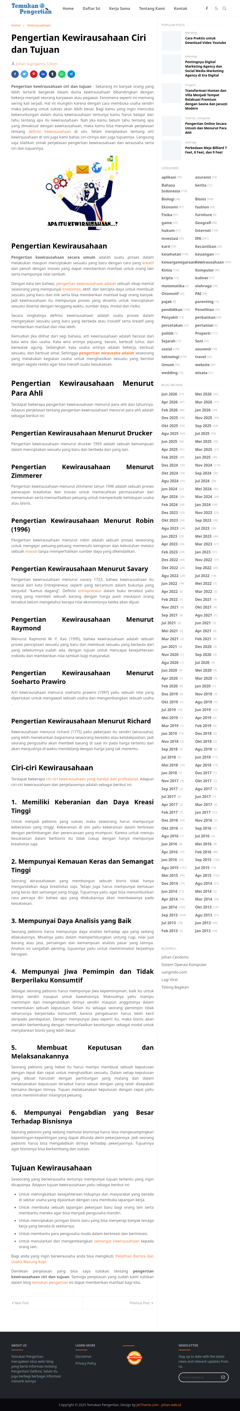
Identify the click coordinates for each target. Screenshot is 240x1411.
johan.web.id (171, 1405)
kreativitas (71, 289)
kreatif (148, 262)
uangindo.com (174, 972)
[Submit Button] (223, 1377)
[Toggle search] (224, 8)
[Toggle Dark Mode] (216, 8)
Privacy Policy (85, 1363)
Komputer (204, 118)
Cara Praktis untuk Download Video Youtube (205, 40)
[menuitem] (68, 8)
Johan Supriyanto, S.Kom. (37, 63)
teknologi (191, 33)
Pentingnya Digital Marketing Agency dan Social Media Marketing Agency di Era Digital (204, 68)
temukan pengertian (50, 1282)
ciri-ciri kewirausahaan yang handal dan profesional (92, 779)
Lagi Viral (169, 979)
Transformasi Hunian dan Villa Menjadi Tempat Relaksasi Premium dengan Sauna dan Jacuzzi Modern (206, 99)
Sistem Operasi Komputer (184, 964)
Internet (190, 118)
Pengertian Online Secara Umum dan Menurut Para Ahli (206, 128)
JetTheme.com (148, 1405)
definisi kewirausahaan (49, 131)
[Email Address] (198, 1377)
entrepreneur (89, 590)
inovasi (31, 551)
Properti (190, 85)
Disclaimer (83, 1356)
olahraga (190, 142)
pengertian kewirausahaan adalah (86, 283)
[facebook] (206, 8)
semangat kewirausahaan (116, 1241)
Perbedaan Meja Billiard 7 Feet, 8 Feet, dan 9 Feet (206, 150)
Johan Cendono (174, 957)
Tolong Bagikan (175, 987)
